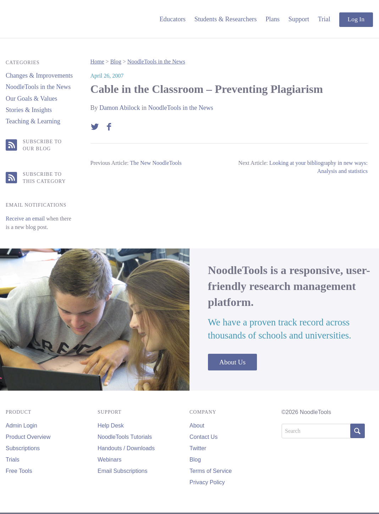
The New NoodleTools (156, 163)
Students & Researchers (225, 19)
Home (97, 61)
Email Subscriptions (123, 471)
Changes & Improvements (39, 75)
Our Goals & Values (31, 98)
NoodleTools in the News (38, 86)
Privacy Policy (207, 482)
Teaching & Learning (33, 121)
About (197, 426)
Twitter (198, 448)
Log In (356, 19)
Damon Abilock (119, 107)
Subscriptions (23, 448)
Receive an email (25, 219)
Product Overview (28, 437)
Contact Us (204, 437)
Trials (13, 460)
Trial (324, 19)
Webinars (109, 460)
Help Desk (111, 426)
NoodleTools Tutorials (125, 437)
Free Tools (19, 471)
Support (299, 19)
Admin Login (21, 426)
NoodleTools (53, 19)
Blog (115, 61)
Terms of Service (211, 471)
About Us (232, 361)
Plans (272, 19)
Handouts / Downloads (126, 448)
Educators (172, 19)
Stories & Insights (29, 109)
